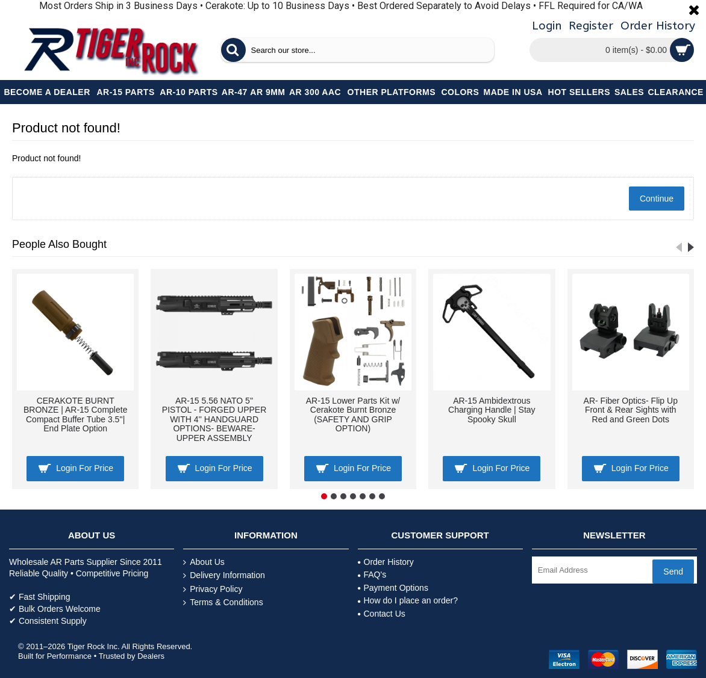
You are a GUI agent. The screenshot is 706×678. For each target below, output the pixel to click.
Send (673, 571)
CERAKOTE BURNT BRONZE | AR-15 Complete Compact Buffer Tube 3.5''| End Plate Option (75, 414)
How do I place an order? (408, 600)
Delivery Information (224, 575)
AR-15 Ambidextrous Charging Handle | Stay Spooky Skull (492, 410)
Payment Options (393, 588)
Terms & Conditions (223, 602)
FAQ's (372, 574)
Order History (386, 562)
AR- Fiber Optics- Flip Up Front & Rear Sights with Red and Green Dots (631, 410)
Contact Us (381, 613)
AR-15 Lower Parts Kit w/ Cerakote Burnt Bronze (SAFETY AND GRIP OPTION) (353, 414)
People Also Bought (59, 244)
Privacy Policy (212, 589)
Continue (656, 198)
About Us (204, 562)
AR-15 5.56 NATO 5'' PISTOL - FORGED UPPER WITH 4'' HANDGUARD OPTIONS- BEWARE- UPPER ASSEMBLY (214, 419)
